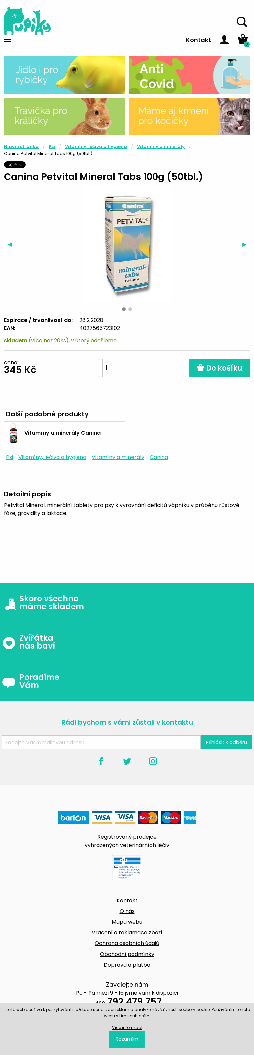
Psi (52, 146)
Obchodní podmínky (127, 954)
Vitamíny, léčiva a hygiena (96, 146)
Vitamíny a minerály (161, 146)
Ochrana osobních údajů (127, 943)
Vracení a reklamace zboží (127, 932)
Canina (159, 457)
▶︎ (246, 244)
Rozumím (127, 1039)
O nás (127, 911)
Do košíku (219, 368)
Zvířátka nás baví (28, 642)
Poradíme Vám (30, 681)
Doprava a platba (127, 965)
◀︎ (11, 244)
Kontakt (198, 40)
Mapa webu (127, 922)
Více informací (127, 1027)
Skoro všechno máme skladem (43, 603)
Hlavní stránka (21, 146)
